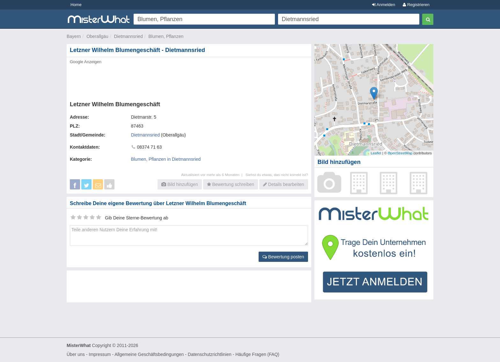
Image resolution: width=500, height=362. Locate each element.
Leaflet (376, 153)
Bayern (74, 36)
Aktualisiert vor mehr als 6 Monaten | (213, 175)
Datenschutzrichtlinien (210, 354)
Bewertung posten (283, 256)
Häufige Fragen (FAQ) (257, 354)
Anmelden (383, 4)
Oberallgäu (97, 36)
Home (76, 4)
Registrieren (416, 4)
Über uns (76, 354)
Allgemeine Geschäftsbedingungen (149, 354)
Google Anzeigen (85, 61)
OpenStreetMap (400, 153)
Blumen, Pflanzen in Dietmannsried (166, 159)
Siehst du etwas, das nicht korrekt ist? (277, 175)
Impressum (100, 354)
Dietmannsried (128, 36)
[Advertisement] (188, 80)
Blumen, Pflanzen (165, 36)
